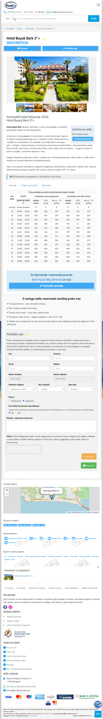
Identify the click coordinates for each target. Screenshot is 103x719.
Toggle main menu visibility (98, 4)
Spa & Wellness (71, 587)
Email (11, 364)
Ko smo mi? (11, 647)
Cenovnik (12, 185)
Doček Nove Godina (37, 587)
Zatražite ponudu (51, 285)
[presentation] (24, 449)
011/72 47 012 (41, 279)
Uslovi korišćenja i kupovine (16, 625)
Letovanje (9, 28)
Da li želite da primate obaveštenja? (24, 405)
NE (18, 412)
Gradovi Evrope (55, 587)
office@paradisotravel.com (18, 690)
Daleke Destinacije (90, 587)
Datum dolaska (15, 374)
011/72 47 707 (29, 686)
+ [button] (7, 490)
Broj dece (72, 384)
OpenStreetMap (86, 512)
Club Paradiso (33, 716)
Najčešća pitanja (12, 616)
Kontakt (10, 664)
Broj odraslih (43, 384)
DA (11, 412)
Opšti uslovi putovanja (16, 656)
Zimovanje (21, 587)
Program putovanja (29, 185)
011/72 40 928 (61, 279)
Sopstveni (28, 400)
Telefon (57, 364)
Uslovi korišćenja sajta (16, 660)
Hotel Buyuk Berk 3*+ (24, 575)
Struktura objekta (16, 384)
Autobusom (15, 400)
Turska (19, 28)
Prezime (57, 353)
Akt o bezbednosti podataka (19, 668)
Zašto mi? (11, 651)
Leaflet (69, 512)
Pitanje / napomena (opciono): (20, 417)
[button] (94, 59)
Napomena (46, 185)
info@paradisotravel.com (62, 12)
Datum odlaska (60, 374)
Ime (10, 353)
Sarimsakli (29, 28)
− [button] (7, 494)
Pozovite (88, 465)
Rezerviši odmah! (82, 138)
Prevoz (11, 396)
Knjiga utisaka (11, 620)
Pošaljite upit (70, 48)
